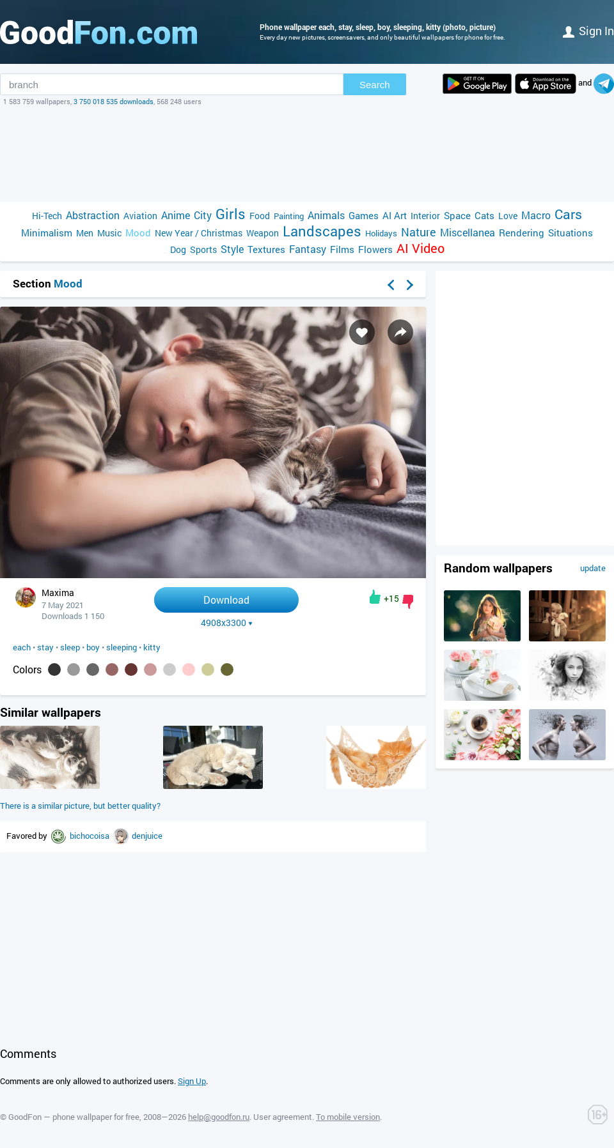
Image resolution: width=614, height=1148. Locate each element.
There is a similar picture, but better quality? (80, 805)
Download (226, 599)
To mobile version (348, 1116)
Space (457, 215)
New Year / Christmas (198, 233)
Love (507, 216)
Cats (484, 215)
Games (364, 215)
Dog (178, 249)
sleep (70, 647)
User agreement (282, 1116)
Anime (175, 215)
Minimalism (46, 232)
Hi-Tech (47, 216)
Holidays (381, 233)
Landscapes (322, 231)
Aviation (140, 216)
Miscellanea (467, 232)
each (22, 647)
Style (232, 249)
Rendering (521, 232)
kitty (152, 647)
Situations (570, 232)
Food (259, 216)
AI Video (421, 248)
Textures (266, 249)
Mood (138, 232)
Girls (231, 213)
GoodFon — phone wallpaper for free (73, 1116)
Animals (326, 215)
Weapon (262, 233)
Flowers (375, 249)
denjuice (147, 835)
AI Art (394, 215)
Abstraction (93, 215)
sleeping (121, 647)
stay (45, 647)
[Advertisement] (307, 154)
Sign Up (192, 1081)
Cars (568, 214)
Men (84, 233)
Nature (418, 232)
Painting (289, 216)
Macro (536, 215)
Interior (425, 216)
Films (342, 249)
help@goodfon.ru (218, 1116)
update (593, 567)
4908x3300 (227, 622)
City (203, 215)
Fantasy (307, 249)
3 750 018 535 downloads (114, 101)
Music (109, 233)
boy (93, 647)
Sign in (588, 30)
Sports (203, 249)
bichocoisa (90, 835)
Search (374, 84)
